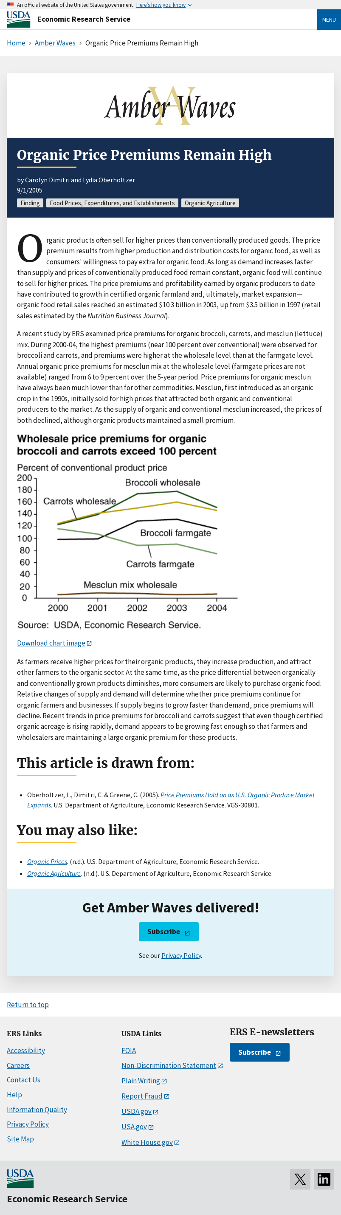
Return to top (28, 1004)
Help (14, 1094)
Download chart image (51, 643)
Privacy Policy (181, 955)
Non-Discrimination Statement (168, 1065)
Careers (18, 1065)
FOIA (128, 1050)
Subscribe (163, 931)
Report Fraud (142, 1096)
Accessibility (26, 1050)
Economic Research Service (83, 19)
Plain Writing (140, 1080)
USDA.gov (136, 1111)
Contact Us (23, 1080)
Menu (329, 19)
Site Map (20, 1139)
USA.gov (134, 1126)
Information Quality (37, 1109)
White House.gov (147, 1142)
